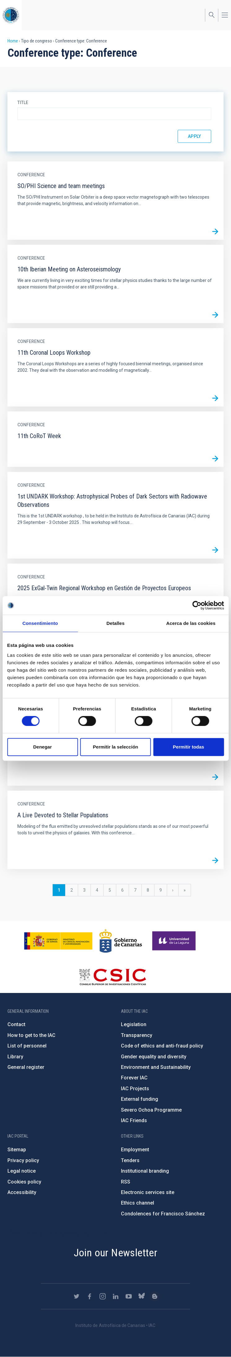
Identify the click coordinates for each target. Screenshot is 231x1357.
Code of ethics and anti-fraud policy (162, 1046)
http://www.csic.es (112, 977)
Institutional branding (145, 1171)
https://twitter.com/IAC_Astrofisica (76, 1296)
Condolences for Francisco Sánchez (163, 1214)
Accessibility (21, 1192)
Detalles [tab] (115, 623)
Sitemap (16, 1150)
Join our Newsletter (116, 1252)
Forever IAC (134, 1078)
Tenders (130, 1160)
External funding (139, 1099)
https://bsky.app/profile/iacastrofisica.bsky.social (141, 1296)
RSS (125, 1182)
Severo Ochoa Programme (151, 1110)
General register (25, 1067)
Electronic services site (147, 1192)
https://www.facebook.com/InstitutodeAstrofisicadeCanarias (89, 1296)
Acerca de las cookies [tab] (190, 623)
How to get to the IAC (31, 1035)
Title (22, 102)
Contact (16, 1024)
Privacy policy (23, 1160)
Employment (135, 1150)
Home (12, 40)
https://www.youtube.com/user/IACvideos (128, 1296)
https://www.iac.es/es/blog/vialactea (154, 1296)
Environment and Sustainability (156, 1067)
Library (15, 1057)
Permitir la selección (115, 746)
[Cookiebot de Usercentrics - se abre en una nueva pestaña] (197, 605)
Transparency (136, 1035)
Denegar (42, 746)
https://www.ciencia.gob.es (58, 941)
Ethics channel (137, 1203)
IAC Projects (135, 1088)
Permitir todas (188, 746)
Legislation (133, 1024)
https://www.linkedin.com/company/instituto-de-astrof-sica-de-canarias (115, 1296)
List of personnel (27, 1046)
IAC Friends (134, 1120)
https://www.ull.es (175, 941)
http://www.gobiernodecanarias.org (120, 941)
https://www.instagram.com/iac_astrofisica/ (102, 1296)
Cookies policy (24, 1182)
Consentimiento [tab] (40, 623)
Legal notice (21, 1171)
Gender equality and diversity (153, 1057)
